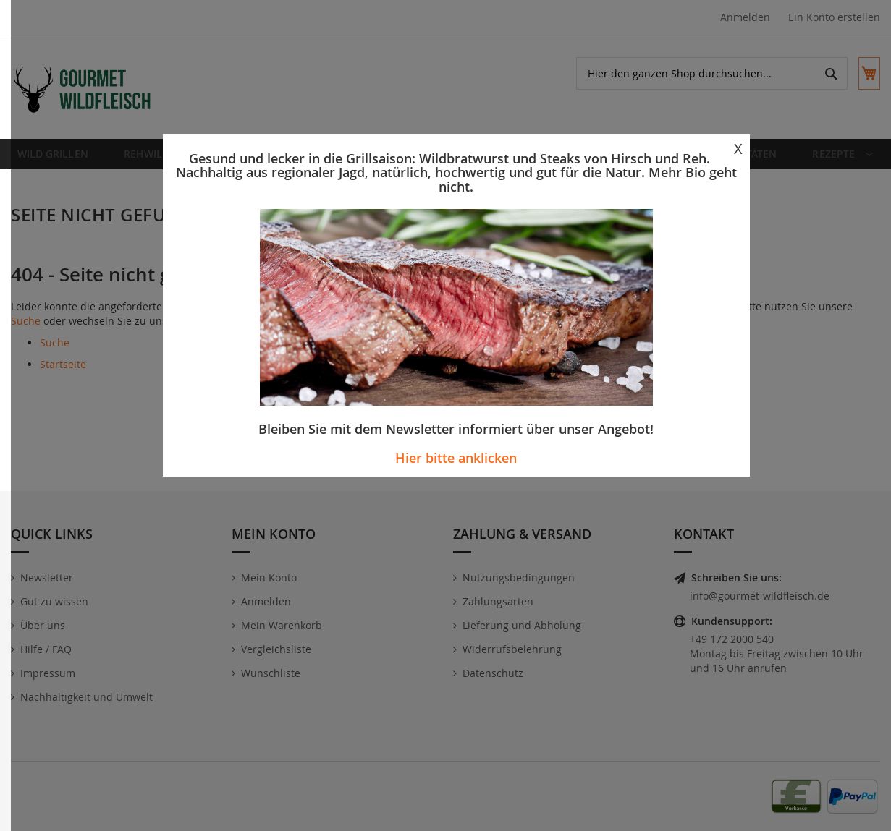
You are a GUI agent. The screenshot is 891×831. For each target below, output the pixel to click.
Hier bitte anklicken (456, 457)
